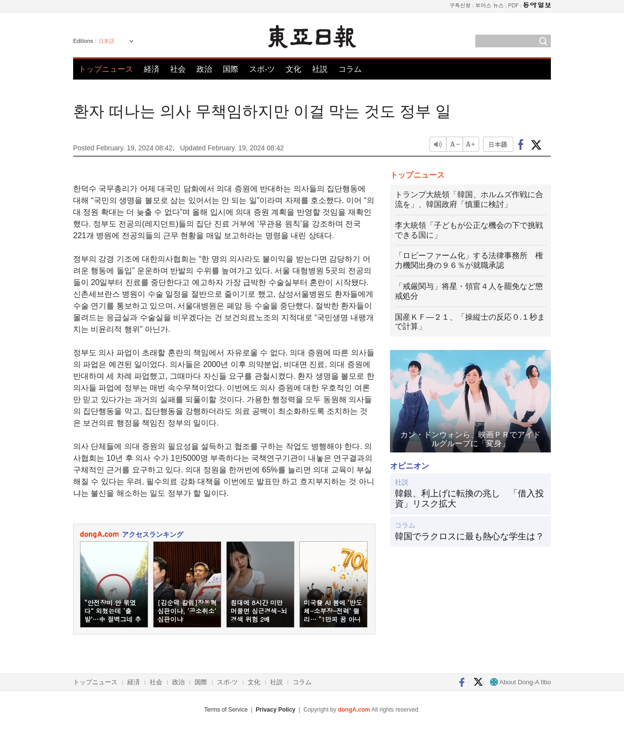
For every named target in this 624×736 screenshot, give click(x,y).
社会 (178, 69)
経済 (151, 69)
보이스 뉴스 (489, 5)
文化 (293, 69)
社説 (320, 69)
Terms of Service (226, 709)
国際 (230, 69)
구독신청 (460, 5)
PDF (513, 5)
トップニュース (105, 69)
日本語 (106, 41)
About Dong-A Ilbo (520, 682)
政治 (204, 69)
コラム (350, 69)
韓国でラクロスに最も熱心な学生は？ (469, 536)
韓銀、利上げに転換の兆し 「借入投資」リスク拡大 (469, 499)
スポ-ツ (262, 69)
